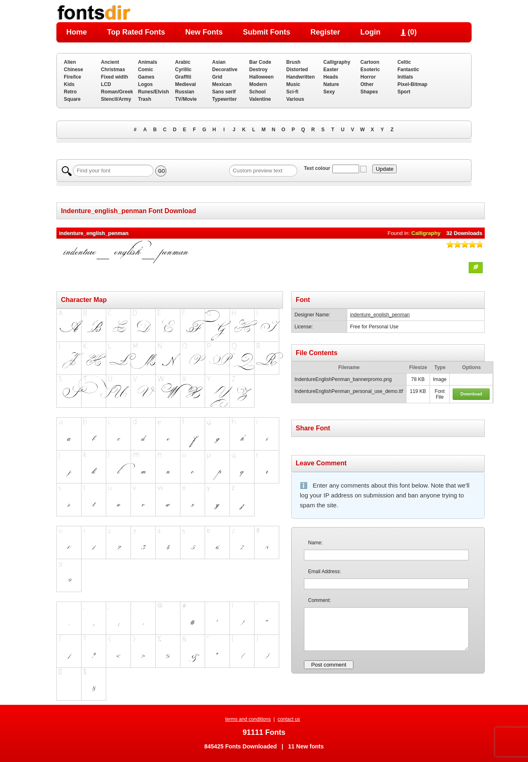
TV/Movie (186, 99)
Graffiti (183, 77)
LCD (106, 84)
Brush (293, 62)
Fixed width (114, 77)
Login (370, 32)
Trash (144, 99)
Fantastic (408, 69)
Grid (217, 77)
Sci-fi (292, 92)
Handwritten (300, 77)
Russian (184, 92)
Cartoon (369, 62)
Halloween (261, 77)
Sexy (329, 92)
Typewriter (224, 99)
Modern (258, 84)
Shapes (369, 92)
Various (295, 99)
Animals (147, 62)
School (257, 92)
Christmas (113, 69)
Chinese (73, 69)
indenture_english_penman (380, 315)
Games (146, 77)
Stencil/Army (116, 99)
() (409, 32)
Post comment (328, 665)
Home (76, 32)
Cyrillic (183, 69)
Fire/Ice (72, 77)
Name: (315, 543)
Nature (331, 84)
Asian (219, 62)
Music (293, 84)
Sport (403, 92)
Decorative (224, 69)
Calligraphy (336, 62)
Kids (69, 84)
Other (367, 84)
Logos (145, 84)
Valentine (260, 99)
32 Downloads (464, 233)
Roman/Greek (117, 92)
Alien (70, 62)
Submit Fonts (266, 32)
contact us (289, 719)
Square (72, 99)
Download (471, 393)
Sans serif (224, 92)
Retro (70, 92)
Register (325, 32)
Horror (368, 77)
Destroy (258, 69)
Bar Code (260, 62)
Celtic (404, 62)
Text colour (317, 168)
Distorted (297, 69)
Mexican (221, 84)
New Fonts (204, 32)
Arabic (182, 62)
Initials (405, 77)
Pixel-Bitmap (412, 84)
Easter (331, 69)
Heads (330, 77)
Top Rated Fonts (136, 32)
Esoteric (370, 69)
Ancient (110, 62)
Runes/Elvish (153, 92)
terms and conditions (248, 719)
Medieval (185, 84)
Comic (145, 69)
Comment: (319, 600)
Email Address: (324, 571)
